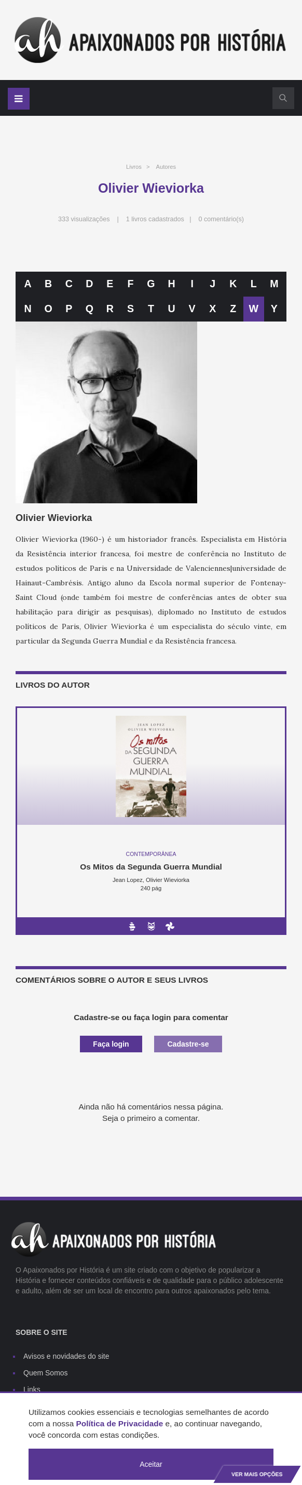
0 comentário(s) (221, 219)
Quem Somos (45, 1373)
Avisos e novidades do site (66, 1356)
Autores (166, 167)
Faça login (111, 1044)
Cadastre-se (188, 1044)
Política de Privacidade (119, 1423)
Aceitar (151, 1464)
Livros (134, 167)
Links (31, 1389)
